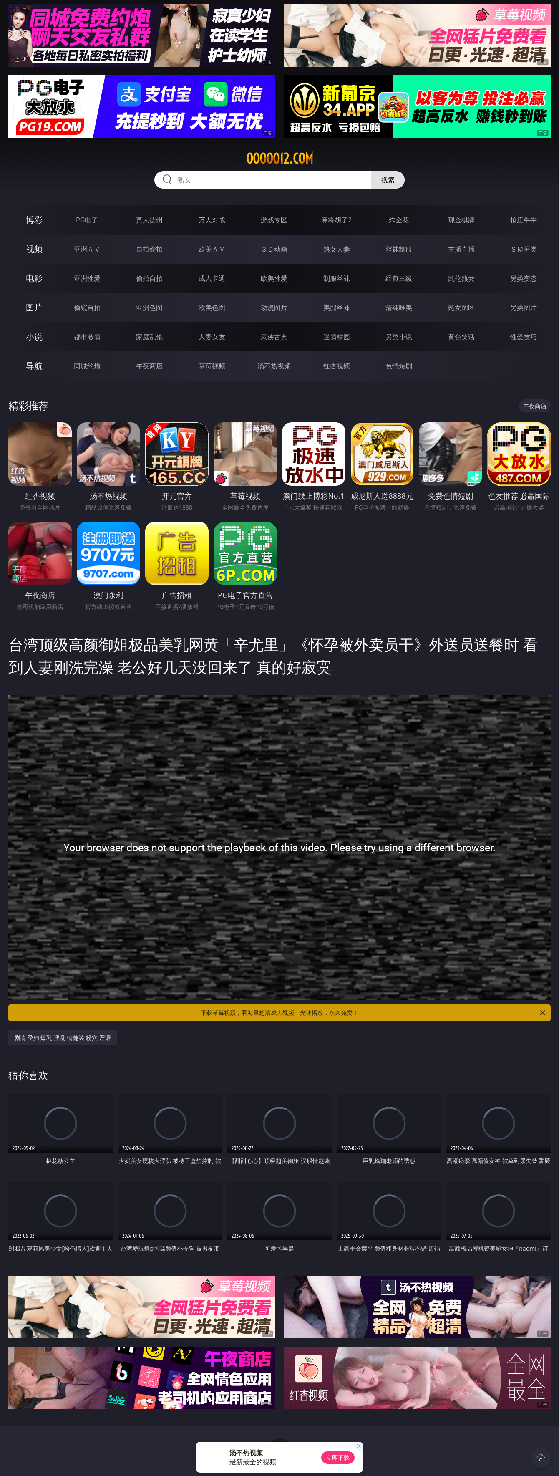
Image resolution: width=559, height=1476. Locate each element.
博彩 (34, 219)
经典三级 (398, 278)
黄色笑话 (461, 336)
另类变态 (523, 278)
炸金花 (399, 220)
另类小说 (398, 336)
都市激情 (87, 336)
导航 (34, 365)
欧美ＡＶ (212, 249)
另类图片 (523, 307)
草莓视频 (212, 366)
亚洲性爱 (87, 278)
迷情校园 (336, 336)
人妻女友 (212, 336)
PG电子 (87, 220)
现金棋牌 (461, 220)
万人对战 (212, 220)
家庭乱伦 (149, 336)
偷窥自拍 (87, 307)
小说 (34, 336)
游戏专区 (274, 220)
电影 (34, 278)
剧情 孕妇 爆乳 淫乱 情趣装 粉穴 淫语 (62, 1038)
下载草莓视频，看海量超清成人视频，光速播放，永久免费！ (373, 1013)
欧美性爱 (274, 278)
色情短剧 (398, 366)
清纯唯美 (398, 307)
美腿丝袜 (336, 307)
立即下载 (338, 1457)
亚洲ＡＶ (87, 249)
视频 (34, 249)
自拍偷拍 (149, 249)
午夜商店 (149, 366)
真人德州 (149, 220)
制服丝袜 (336, 278)
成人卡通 (212, 278)
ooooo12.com (279, 158)
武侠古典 (274, 336)
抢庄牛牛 (523, 220)
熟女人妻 (336, 249)
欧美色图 (212, 307)
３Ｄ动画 (274, 249)
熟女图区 (461, 307)
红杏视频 (336, 366)
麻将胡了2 (336, 220)
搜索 (388, 179)
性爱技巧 (523, 336)
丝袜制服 (398, 249)
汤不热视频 (274, 366)
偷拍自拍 (149, 278)
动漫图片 (274, 307)
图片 (34, 307)
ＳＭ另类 (523, 249)
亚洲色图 (149, 307)
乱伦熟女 (461, 278)
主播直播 (461, 249)
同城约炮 (87, 366)
